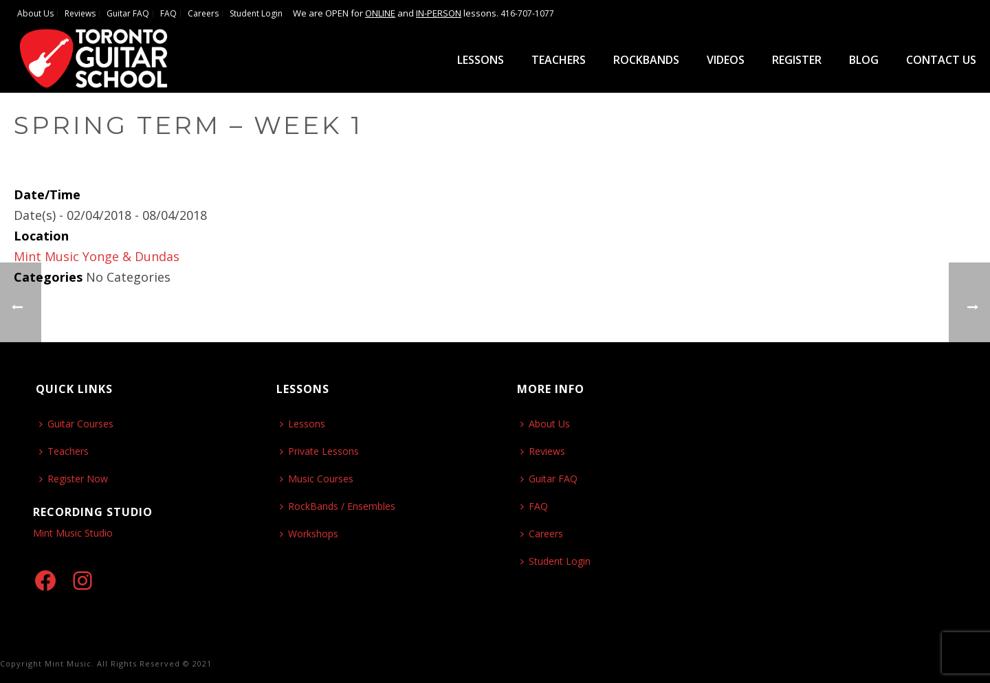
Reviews (542, 451)
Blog (864, 59)
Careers (541, 533)
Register (797, 59)
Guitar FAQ (549, 478)
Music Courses (316, 478)
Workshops (309, 533)
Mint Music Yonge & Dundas (96, 256)
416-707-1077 (527, 13)
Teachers (558, 59)
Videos (726, 59)
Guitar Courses (76, 423)
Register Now (73, 478)
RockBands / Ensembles (337, 506)
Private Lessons (319, 451)
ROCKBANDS (646, 59)
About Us (545, 423)
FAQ (534, 506)
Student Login (555, 561)
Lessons (480, 59)
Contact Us (941, 59)
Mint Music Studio (73, 532)
